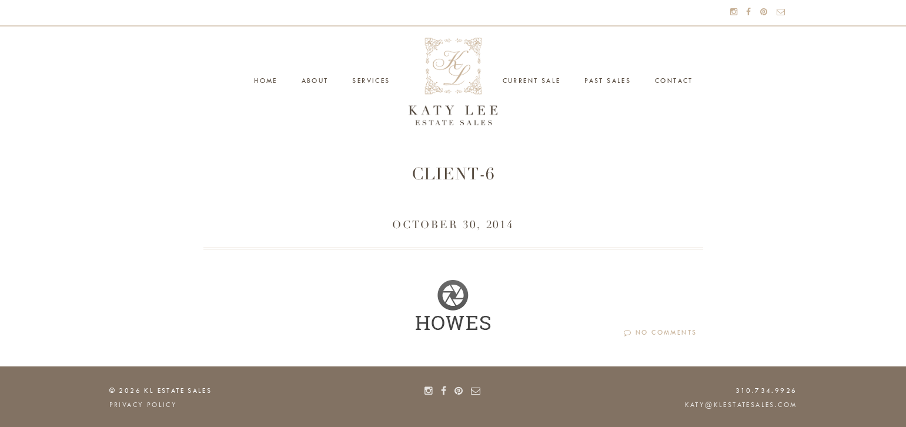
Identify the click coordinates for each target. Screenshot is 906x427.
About (315, 81)
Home (266, 81)
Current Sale (532, 81)
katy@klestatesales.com (741, 405)
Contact (674, 81)
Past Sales (607, 81)
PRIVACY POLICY (143, 405)
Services (371, 81)
